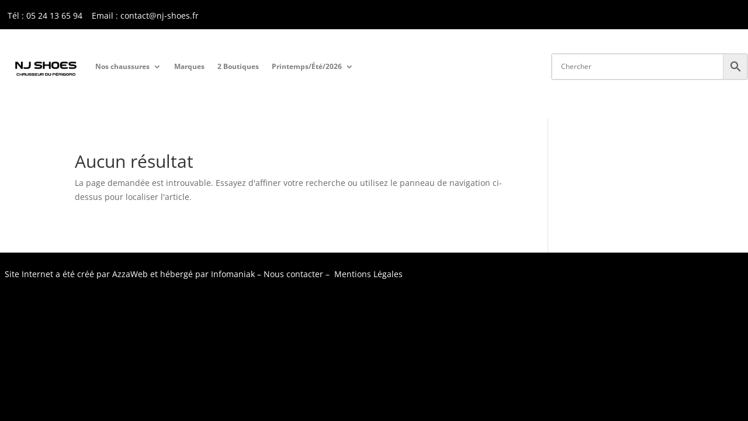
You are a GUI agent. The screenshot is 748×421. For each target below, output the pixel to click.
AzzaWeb (130, 273)
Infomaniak (233, 273)
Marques (189, 66)
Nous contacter (293, 273)
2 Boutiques (238, 66)
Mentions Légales (368, 273)
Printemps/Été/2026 (307, 66)
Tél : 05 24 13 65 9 (43, 15)
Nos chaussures (122, 66)
